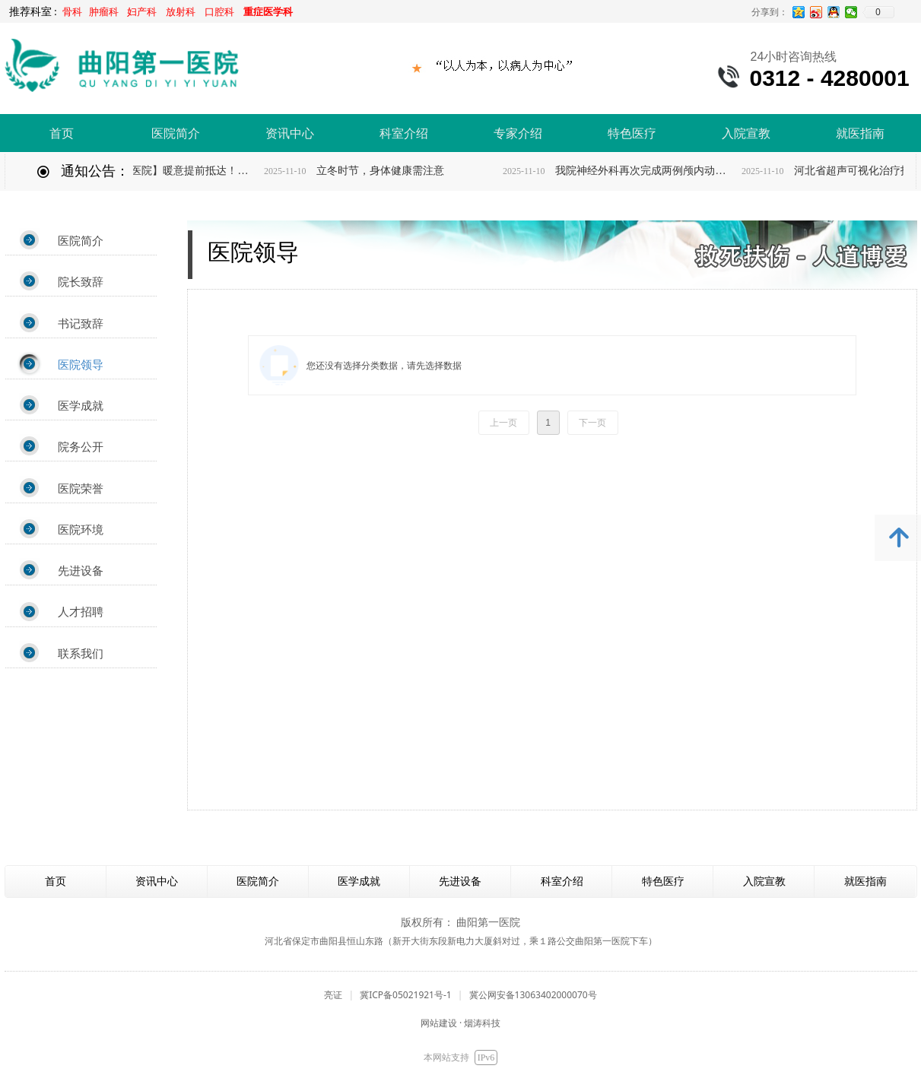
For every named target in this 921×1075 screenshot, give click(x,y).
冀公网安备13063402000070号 (533, 994)
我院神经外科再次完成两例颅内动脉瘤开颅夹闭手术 (656, 170)
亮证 (333, 994)
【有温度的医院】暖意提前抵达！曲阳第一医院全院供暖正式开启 (178, 170)
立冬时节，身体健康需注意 (392, 170)
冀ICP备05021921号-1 (406, 994)
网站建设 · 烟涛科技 (460, 1022)
